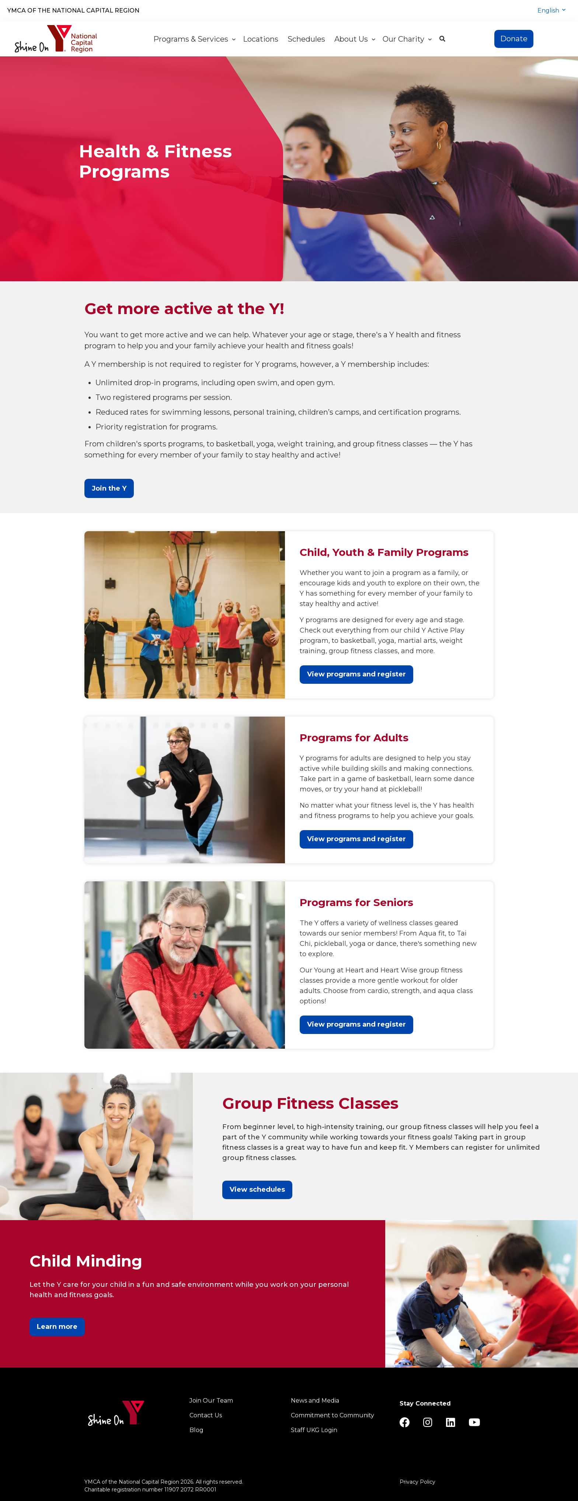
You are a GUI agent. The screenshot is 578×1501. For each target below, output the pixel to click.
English (549, 10)
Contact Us (205, 1415)
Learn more (57, 1327)
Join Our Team (211, 1400)
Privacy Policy (417, 1482)
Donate (513, 38)
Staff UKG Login (314, 1430)
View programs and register (356, 674)
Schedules (307, 39)
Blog (196, 1430)
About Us (354, 39)
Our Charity (407, 39)
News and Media (315, 1400)
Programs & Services (194, 39)
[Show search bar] (442, 39)
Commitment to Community (332, 1415)
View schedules (257, 1189)
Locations (261, 39)
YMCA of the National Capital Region (73, 10)
